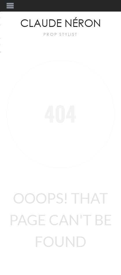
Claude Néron (60, 24)
